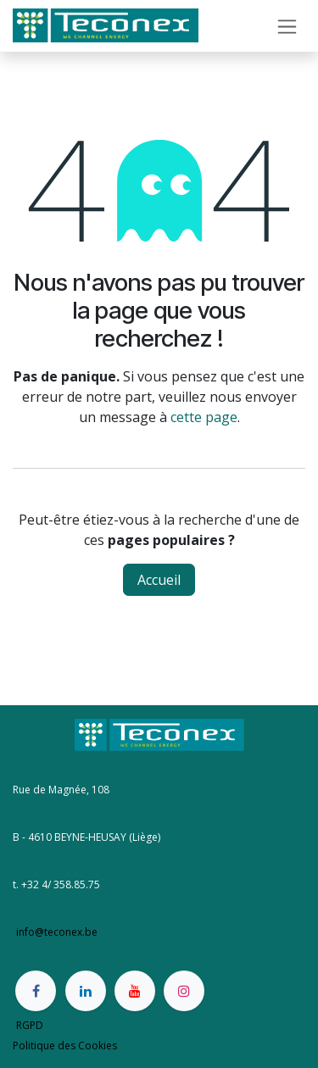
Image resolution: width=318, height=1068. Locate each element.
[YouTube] (134, 991)
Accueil (159, 579)
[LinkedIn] (85, 991)
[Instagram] (184, 991)
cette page (203, 417)
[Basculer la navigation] (287, 26)
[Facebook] (35, 991)
